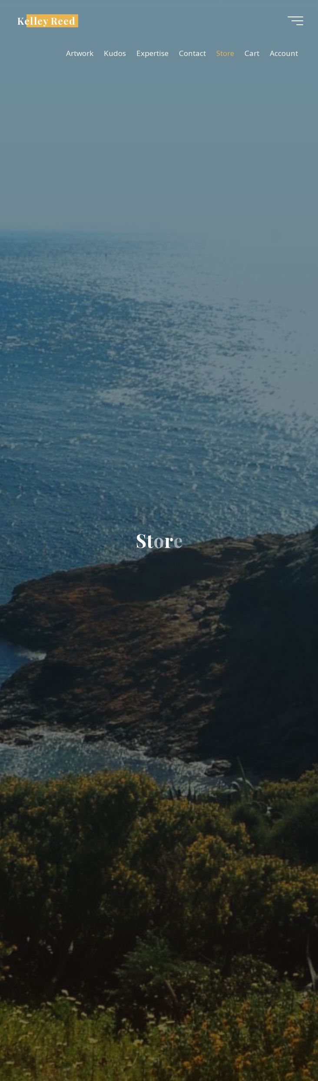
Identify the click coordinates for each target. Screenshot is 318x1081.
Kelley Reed (46, 20)
